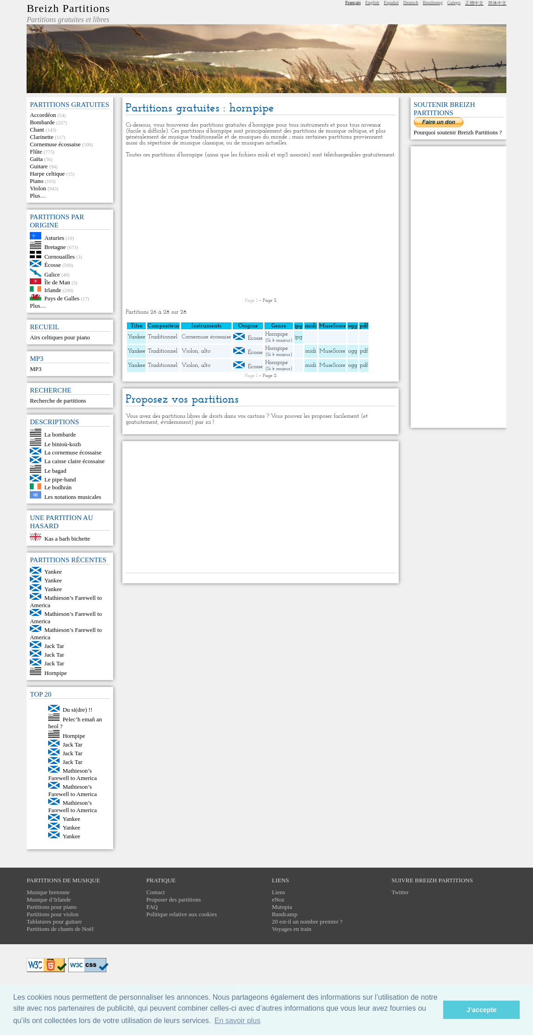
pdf (364, 351)
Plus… (38, 195)
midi (311, 351)
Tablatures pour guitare (54, 921)
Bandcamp (284, 914)
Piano (37, 180)
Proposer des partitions (173, 899)
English (372, 2)
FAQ (152, 906)
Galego (454, 2)
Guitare (39, 166)
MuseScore (332, 351)
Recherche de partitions (58, 400)
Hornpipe (55, 673)
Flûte (36, 151)
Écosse (52, 264)
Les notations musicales (72, 496)
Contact (155, 892)
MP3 (35, 368)
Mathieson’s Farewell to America (72, 774)
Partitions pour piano (52, 906)
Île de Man (57, 282)
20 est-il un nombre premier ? (307, 921)
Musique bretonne (48, 892)
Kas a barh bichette (67, 538)
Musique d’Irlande (49, 899)
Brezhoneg (433, 2)
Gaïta (36, 158)
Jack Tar (54, 645)
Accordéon (43, 114)
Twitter (399, 892)
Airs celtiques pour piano (60, 337)
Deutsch (410, 2)
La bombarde (60, 434)
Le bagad (55, 470)
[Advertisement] (261, 228)
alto (205, 351)
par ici (203, 422)
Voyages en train (291, 928)
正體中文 (474, 3)
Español (391, 2)
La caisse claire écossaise (74, 461)
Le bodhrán (58, 487)
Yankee (53, 571)
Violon (38, 188)
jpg (298, 337)
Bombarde (42, 122)
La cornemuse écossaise (73, 452)
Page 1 (251, 300)
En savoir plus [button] (237, 1020)
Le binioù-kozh (62, 443)
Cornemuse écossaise (55, 144)
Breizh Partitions (68, 8)
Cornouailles (59, 256)
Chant (37, 129)
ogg (352, 326)
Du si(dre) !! (78, 709)
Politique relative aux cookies (181, 914)
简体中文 (497, 3)
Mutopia (282, 906)
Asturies (54, 237)
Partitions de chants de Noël (60, 928)
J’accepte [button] (482, 1009)
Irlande (52, 289)
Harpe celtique (47, 173)
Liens (278, 892)
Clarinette (41, 136)
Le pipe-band (60, 479)
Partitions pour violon (52, 914)
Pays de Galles (62, 298)
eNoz (278, 899)
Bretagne (55, 247)
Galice (52, 274)
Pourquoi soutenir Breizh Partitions (457, 132)
